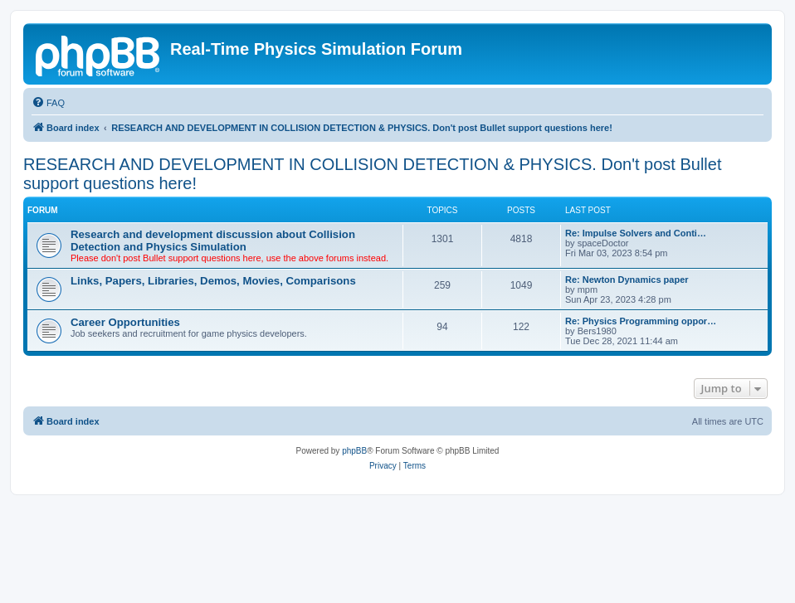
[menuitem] (48, 103)
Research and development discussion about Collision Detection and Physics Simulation (213, 240)
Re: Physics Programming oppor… (640, 321)
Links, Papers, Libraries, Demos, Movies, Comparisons (213, 281)
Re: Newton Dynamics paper (627, 279)
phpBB (354, 450)
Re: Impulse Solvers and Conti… (635, 233)
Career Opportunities (125, 322)
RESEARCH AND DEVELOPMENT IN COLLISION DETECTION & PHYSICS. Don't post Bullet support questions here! (372, 173)
